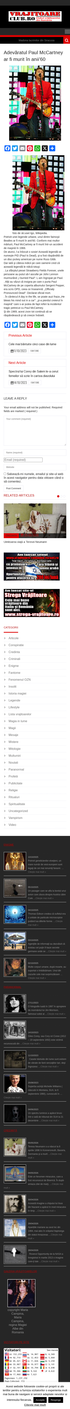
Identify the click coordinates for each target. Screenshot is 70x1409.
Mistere (13, 741)
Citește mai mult (35, 1404)
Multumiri (15, 755)
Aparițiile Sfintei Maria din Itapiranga (46, 1219)
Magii (12, 728)
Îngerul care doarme (38, 959)
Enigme (14, 665)
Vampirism (15, 817)
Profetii (13, 776)
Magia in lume (18, 721)
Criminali (14, 659)
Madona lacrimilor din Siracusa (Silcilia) (46, 40)
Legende (14, 700)
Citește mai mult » (37, 872)
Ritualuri (14, 797)
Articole (13, 638)
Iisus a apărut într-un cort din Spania (46, 1196)
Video (12, 824)
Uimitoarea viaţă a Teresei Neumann (25, 541)
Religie (13, 790)
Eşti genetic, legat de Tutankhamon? (46, 853)
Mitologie (15, 748)
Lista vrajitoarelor (20, 714)
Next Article (17, 363)
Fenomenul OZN (20, 679)
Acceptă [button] (40, 1400)
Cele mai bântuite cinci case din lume (32, 344)
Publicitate (15, 783)
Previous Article (20, 335)
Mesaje (13, 735)
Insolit (12, 686)
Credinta (11, 535)
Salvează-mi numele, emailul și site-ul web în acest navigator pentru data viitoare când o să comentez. (33, 477)
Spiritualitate (17, 804)
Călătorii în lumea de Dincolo (43, 906)
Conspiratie (16, 645)
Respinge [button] (56, 1400)
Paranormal (16, 769)
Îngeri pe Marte (35, 1246)
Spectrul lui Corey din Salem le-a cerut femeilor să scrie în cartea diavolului (44, 1025)
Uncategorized (18, 811)
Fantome (34, 350)
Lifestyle (14, 707)
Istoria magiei (17, 693)
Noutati (13, 762)
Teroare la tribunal (37, 1105)
